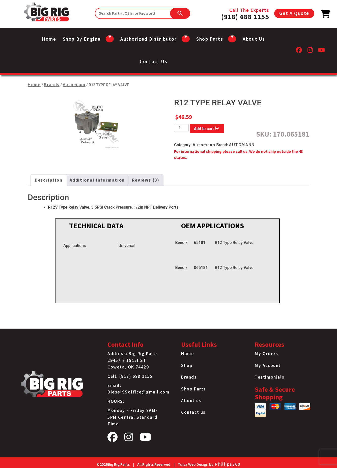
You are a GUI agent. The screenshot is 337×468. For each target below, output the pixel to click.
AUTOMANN (242, 144)
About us (254, 39)
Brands (52, 84)
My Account (268, 365)
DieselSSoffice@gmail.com (138, 392)
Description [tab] (49, 180)
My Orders (266, 353)
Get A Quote (294, 13)
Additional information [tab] (97, 180)
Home (49, 39)
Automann (74, 84)
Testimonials (269, 377)
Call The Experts (245, 13)
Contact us (153, 61)
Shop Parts (193, 389)
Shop (186, 365)
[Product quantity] (181, 128)
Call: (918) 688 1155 (130, 376)
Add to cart (204, 128)
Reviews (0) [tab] (145, 180)
